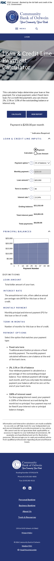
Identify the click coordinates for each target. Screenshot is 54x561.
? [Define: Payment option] (31, 163)
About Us (27, 511)
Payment (40, 150)
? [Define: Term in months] (31, 189)
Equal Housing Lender (28, 550)
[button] (27, 138)
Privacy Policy (27, 533)
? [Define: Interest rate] (31, 197)
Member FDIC (27, 546)
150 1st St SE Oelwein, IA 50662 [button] (27, 528)
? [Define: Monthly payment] (31, 171)
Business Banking (27, 505)
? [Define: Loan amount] (31, 180)
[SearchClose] (37, 28)
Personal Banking (27, 499)
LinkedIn (30, 488)
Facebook (24, 488)
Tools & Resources (27, 517)
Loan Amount (42, 154)
